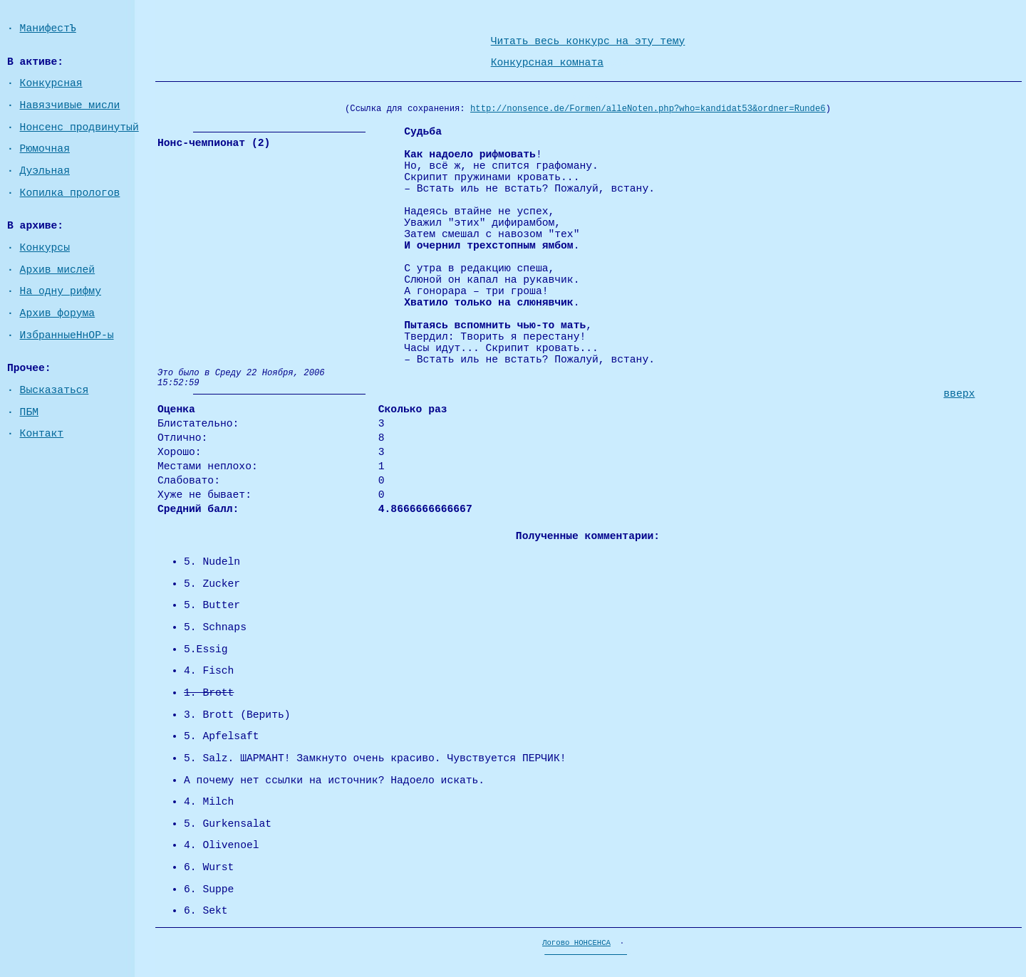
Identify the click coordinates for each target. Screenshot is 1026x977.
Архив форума (57, 313)
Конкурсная (51, 83)
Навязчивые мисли (70, 105)
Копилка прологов (70, 193)
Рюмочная (45, 149)
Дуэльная (45, 171)
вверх (959, 393)
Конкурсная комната (547, 62)
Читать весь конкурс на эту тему (588, 41)
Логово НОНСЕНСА (576, 943)
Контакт (42, 433)
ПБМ (29, 412)
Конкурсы (45, 248)
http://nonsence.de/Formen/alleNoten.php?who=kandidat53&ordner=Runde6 (648, 109)
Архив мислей (57, 270)
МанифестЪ (48, 28)
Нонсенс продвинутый (79, 127)
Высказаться (54, 390)
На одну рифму (60, 291)
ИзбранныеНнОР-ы (67, 335)
